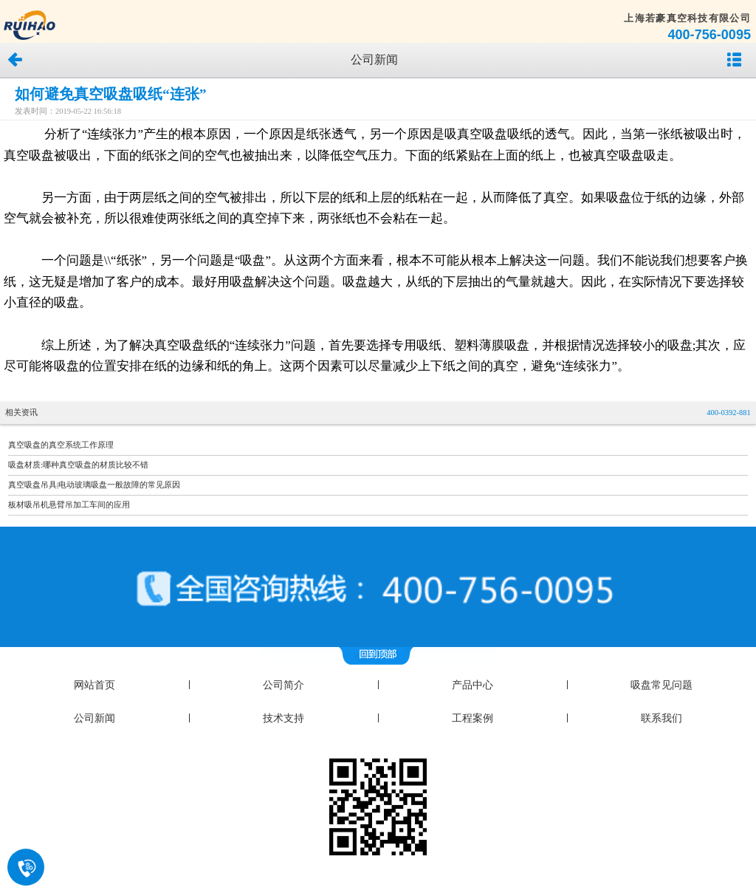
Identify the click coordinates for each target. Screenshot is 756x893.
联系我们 (661, 718)
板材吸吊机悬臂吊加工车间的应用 (69, 505)
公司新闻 (94, 718)
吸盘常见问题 (661, 685)
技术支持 (283, 718)
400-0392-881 (729, 412)
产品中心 (472, 685)
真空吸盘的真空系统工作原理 (61, 445)
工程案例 (472, 718)
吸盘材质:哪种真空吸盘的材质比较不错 (78, 465)
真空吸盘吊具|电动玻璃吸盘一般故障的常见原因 (94, 485)
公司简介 (283, 685)
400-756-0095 (709, 34)
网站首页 (94, 685)
